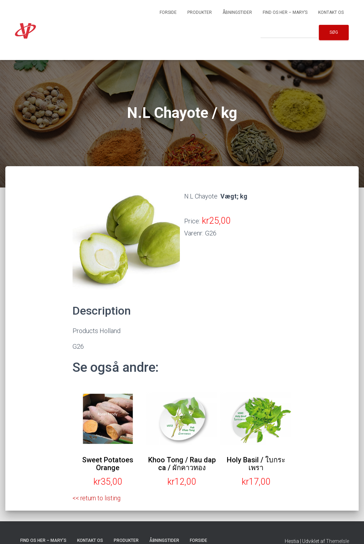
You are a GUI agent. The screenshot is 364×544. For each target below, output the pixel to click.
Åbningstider (237, 12)
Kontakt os (331, 12)
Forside (168, 12)
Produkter (199, 12)
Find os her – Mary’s (285, 12)
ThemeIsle (337, 541)
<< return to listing (97, 498)
